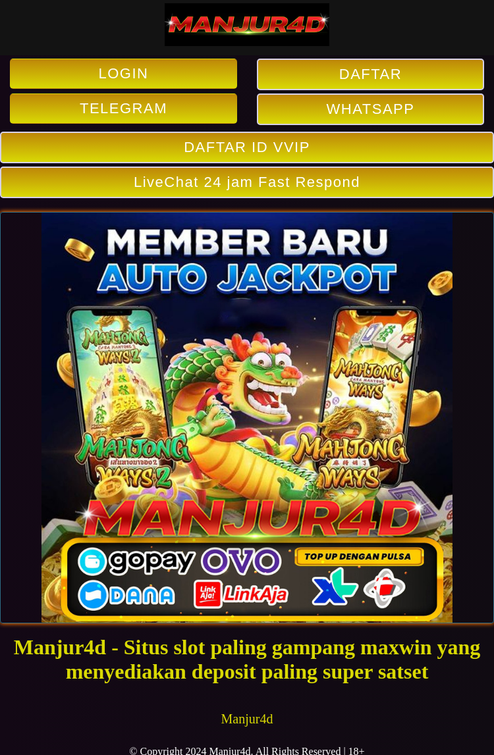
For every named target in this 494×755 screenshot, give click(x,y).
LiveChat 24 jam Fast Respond (247, 182)
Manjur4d (247, 719)
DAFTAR (370, 74)
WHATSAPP (371, 109)
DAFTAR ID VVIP (247, 147)
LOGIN (124, 73)
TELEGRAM (123, 108)
